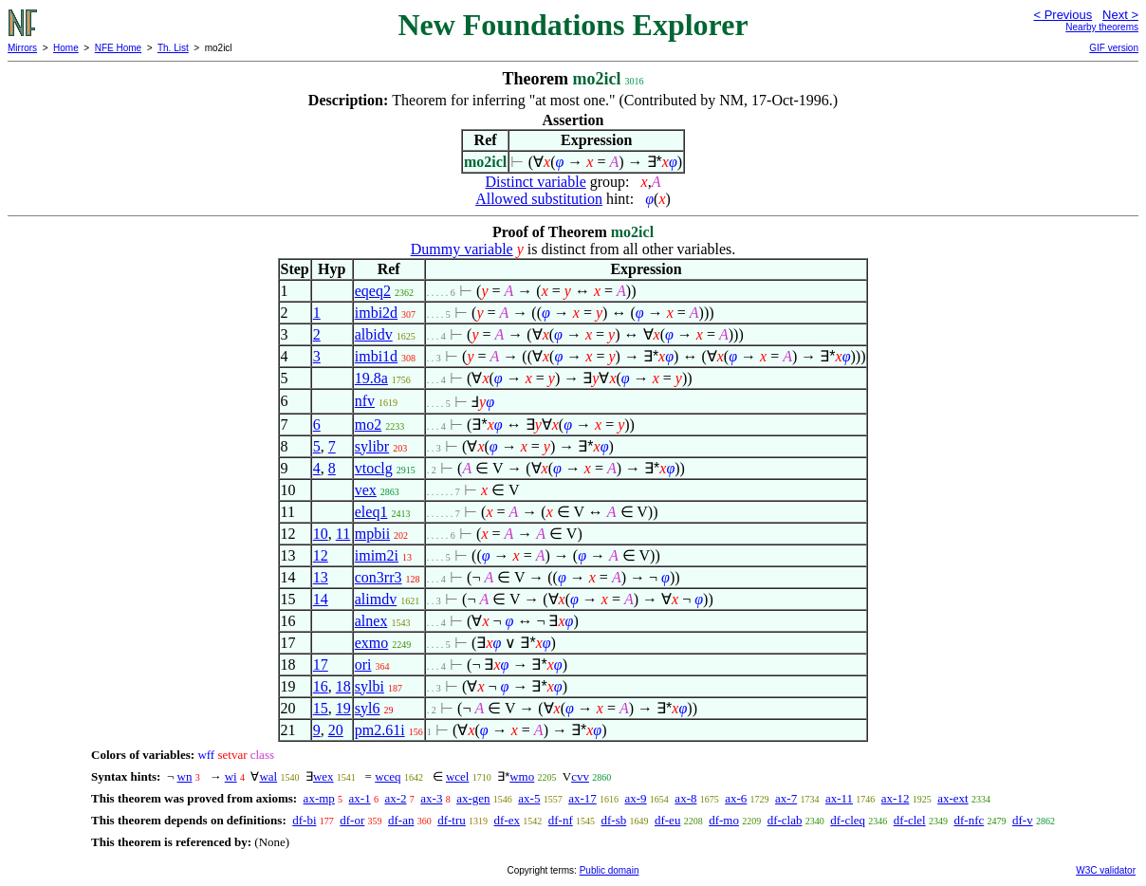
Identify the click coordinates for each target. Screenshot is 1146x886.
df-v (1022, 820)
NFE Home (118, 48)
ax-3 (431, 798)
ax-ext (952, 798)
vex (366, 490)
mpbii (372, 534)
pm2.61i (380, 730)
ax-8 (685, 798)
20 (335, 730)
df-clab (785, 820)
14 (320, 599)
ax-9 (636, 798)
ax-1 (360, 798)
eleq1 (371, 512)
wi (231, 776)
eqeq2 (373, 291)
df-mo (724, 820)
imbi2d (376, 313)
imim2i (376, 555)
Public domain (609, 870)
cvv (580, 776)
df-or (352, 820)
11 (343, 534)
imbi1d (376, 356)
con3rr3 (378, 577)
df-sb (613, 820)
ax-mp (319, 798)
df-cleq (847, 820)
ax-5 (529, 798)
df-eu (667, 820)
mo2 (368, 424)
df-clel (910, 820)
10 (320, 534)
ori (363, 664)
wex (323, 776)
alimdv (376, 599)
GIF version (1113, 48)
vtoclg (374, 468)
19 (343, 708)
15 (320, 708)
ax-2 (395, 798)
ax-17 (582, 798)
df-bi (304, 820)
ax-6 (736, 798)
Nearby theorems (1101, 27)
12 (320, 555)
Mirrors (22, 48)
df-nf (560, 820)
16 (320, 686)
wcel (458, 776)
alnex (371, 621)
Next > (1120, 15)
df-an (401, 820)
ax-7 (786, 798)
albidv (374, 334)
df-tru (451, 820)
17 (320, 664)
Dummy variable (462, 249)
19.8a (371, 378)
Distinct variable (536, 182)
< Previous (1062, 15)
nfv (365, 401)
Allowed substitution (538, 199)
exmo (372, 643)
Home (66, 48)
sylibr (372, 446)
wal (268, 776)
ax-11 (839, 798)
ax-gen (473, 798)
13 (320, 577)
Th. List (173, 48)
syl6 (367, 708)
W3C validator (1106, 870)
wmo (521, 776)
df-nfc (968, 820)
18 (343, 686)
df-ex (507, 820)
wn (185, 776)
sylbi (369, 686)
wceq (387, 776)
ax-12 (895, 798)
